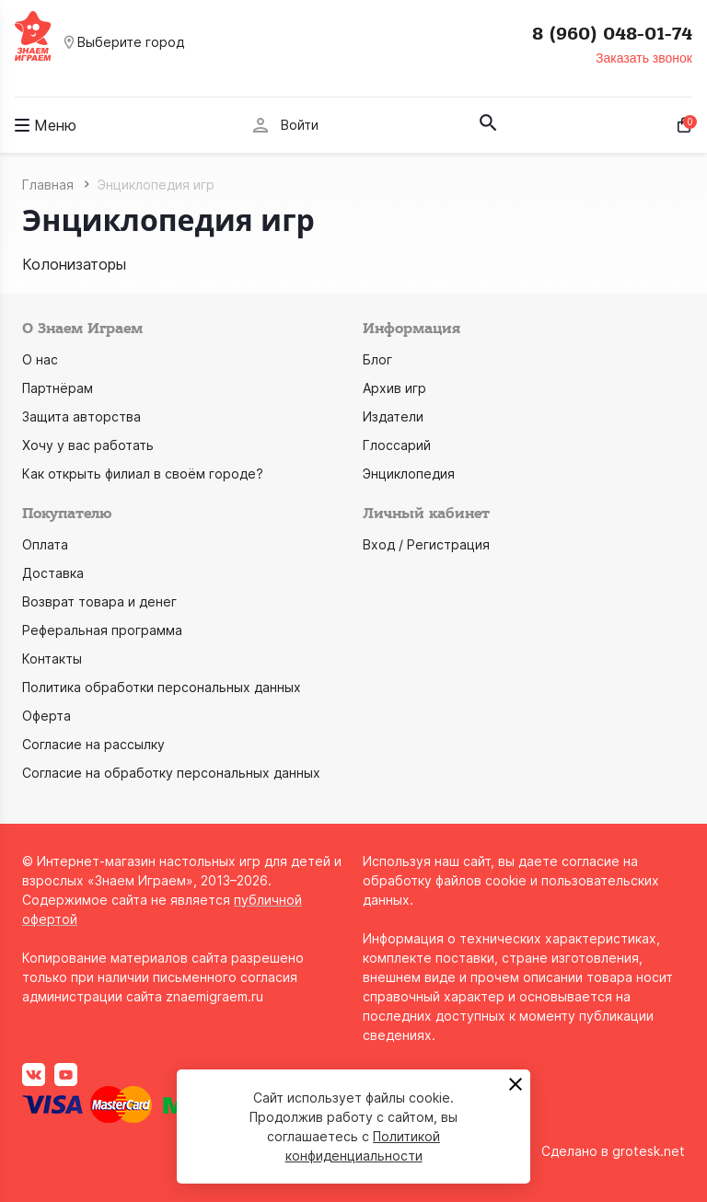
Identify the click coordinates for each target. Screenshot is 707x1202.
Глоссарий (397, 445)
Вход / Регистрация (426, 544)
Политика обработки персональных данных (161, 687)
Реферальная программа (102, 630)
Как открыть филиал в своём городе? (142, 473)
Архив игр (394, 388)
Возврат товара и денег (99, 601)
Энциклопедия (409, 473)
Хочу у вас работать (88, 445)
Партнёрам (57, 388)
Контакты (52, 658)
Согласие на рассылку (93, 744)
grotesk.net (648, 1151)
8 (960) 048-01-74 (612, 34)
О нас (40, 359)
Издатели (393, 416)
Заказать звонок (644, 58)
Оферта (46, 715)
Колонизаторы (74, 264)
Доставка (53, 573)
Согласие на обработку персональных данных (171, 772)
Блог (377, 359)
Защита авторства (81, 416)
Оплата (45, 544)
